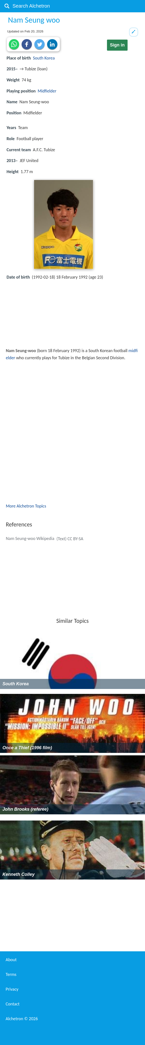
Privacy (12, 989)
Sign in (117, 45)
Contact (12, 1004)
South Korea (44, 58)
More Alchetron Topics (26, 506)
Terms (11, 974)
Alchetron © (22, 1018)
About (11, 959)
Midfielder (47, 91)
